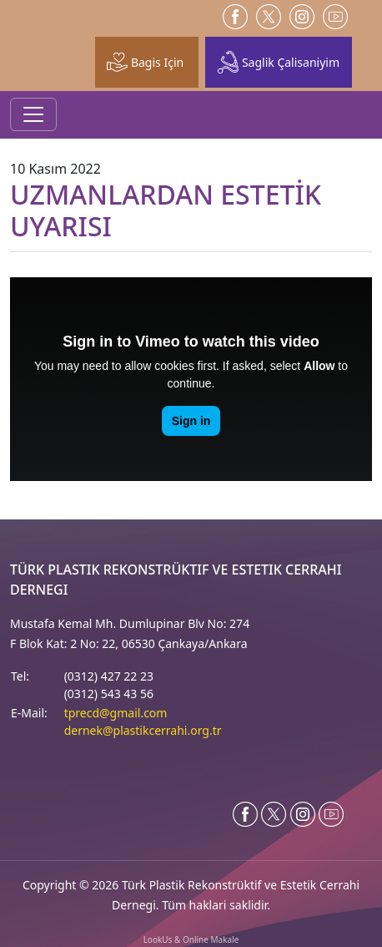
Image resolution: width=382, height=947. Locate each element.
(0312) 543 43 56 (108, 693)
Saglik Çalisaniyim (278, 62)
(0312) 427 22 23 (108, 676)
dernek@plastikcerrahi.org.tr (143, 730)
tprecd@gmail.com (116, 713)
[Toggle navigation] (33, 114)
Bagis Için (145, 62)
